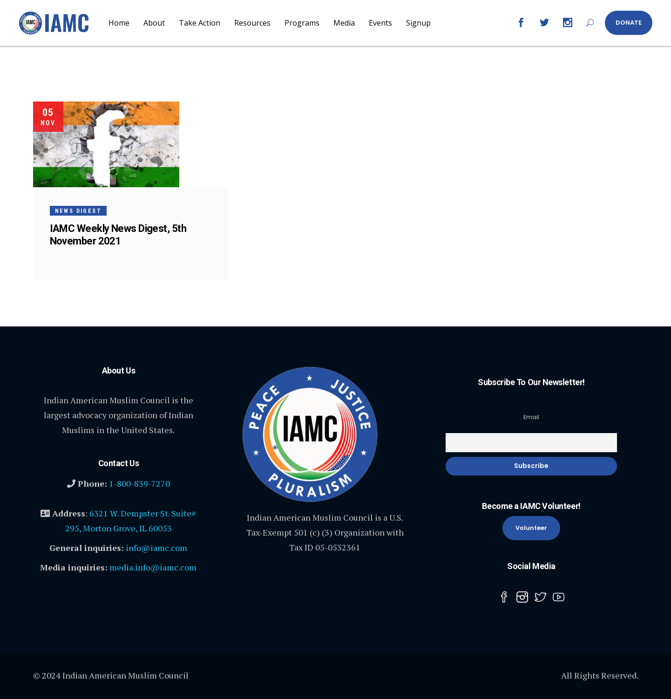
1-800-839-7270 (139, 483)
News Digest (78, 211)
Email (531, 417)
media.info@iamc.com (153, 567)
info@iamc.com (156, 547)
